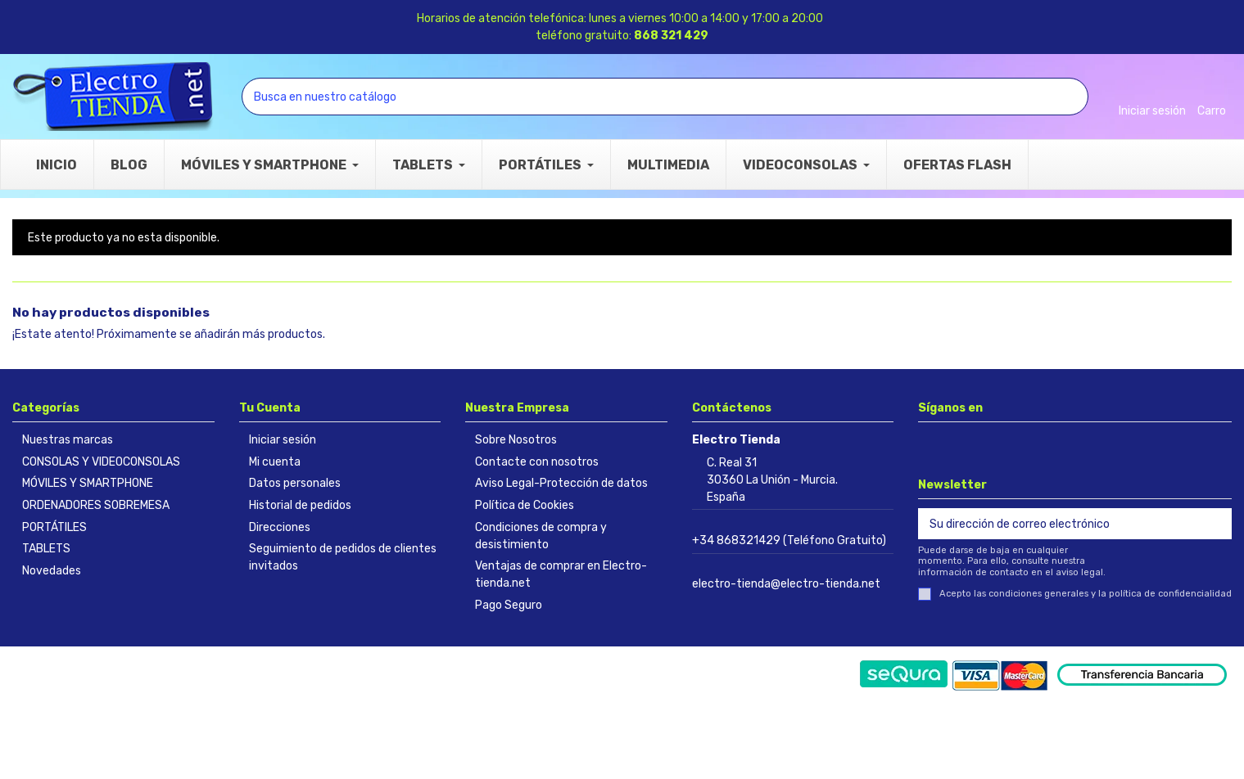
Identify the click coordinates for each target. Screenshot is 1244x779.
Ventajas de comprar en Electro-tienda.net (561, 574)
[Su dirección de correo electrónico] (1057, 523)
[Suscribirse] (1214, 523)
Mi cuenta (275, 462)
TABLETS (46, 549)
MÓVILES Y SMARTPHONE (87, 483)
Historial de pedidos (300, 505)
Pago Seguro (508, 605)
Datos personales (295, 483)
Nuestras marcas (67, 440)
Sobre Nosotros (516, 440)
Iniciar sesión (282, 440)
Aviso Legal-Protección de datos (561, 483)
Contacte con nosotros (537, 462)
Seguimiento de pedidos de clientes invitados (343, 557)
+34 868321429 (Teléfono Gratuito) (789, 540)
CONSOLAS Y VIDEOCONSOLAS (101, 462)
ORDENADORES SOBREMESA (96, 505)
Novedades (51, 571)
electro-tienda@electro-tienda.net (786, 584)
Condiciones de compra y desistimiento (541, 536)
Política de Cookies (524, 505)
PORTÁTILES (54, 527)
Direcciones (279, 527)
